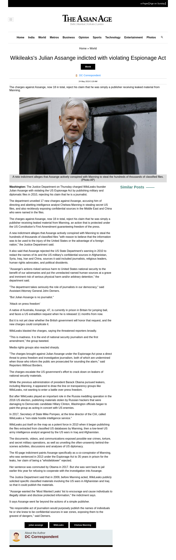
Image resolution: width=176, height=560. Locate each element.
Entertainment (133, 37)
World (42, 37)
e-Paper (144, 3)
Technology (113, 37)
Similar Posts (132, 187)
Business (69, 37)
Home (20, 37)
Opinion (84, 37)
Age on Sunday (157, 3)
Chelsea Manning (83, 525)
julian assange (36, 525)
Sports (97, 37)
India (31, 37)
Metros (54, 37)
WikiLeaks (59, 525)
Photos (151, 37)
